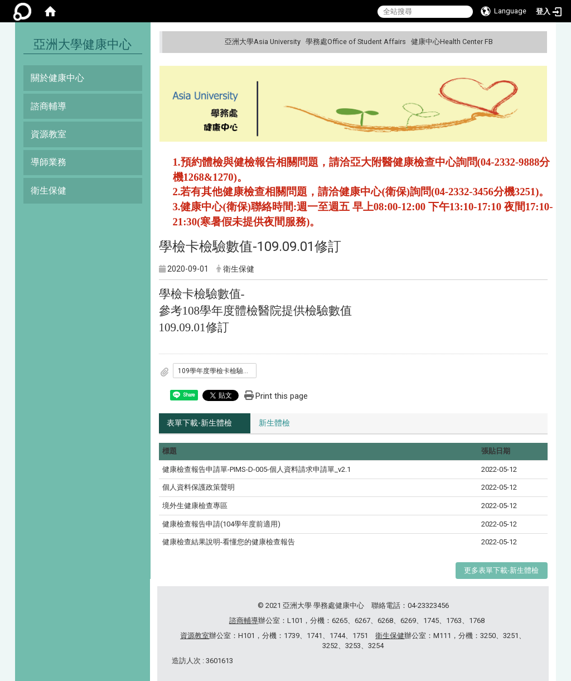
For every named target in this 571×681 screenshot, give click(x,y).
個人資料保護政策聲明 (198, 488)
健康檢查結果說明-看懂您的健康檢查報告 (228, 542)
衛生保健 (48, 190)
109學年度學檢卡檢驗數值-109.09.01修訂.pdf (217, 371)
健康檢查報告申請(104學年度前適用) (221, 524)
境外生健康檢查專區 (195, 505)
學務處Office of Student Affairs (356, 41)
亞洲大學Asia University (263, 41)
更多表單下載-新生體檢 (501, 570)
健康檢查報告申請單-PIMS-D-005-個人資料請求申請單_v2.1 (256, 469)
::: (537, 41)
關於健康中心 (57, 78)
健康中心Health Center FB (452, 41)
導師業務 (48, 162)
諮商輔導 (48, 106)
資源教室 (48, 134)
